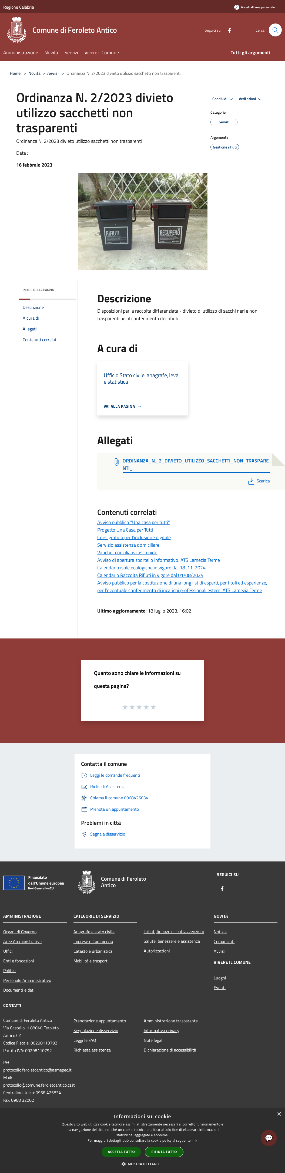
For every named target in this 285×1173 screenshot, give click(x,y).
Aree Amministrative (22, 941)
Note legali (153, 1040)
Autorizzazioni (157, 951)
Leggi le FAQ (84, 1040)
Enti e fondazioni (18, 961)
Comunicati (224, 941)
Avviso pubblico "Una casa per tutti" (133, 522)
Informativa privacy (161, 1030)
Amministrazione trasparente (171, 1020)
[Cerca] (275, 29)
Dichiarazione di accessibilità (170, 1050)
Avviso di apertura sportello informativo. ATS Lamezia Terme (158, 560)
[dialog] (142, 1140)
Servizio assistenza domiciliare (128, 545)
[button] (143, 1164)
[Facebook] (227, 29)
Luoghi (220, 978)
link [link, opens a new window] (194, 1140)
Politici (9, 970)
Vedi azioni (251, 99)
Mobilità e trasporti (91, 961)
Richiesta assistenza (92, 1050)
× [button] (279, 1114)
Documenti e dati (19, 990)
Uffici (8, 951)
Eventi (220, 987)
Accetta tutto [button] (121, 1152)
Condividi (223, 99)
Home (15, 73)
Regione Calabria (18, 7)
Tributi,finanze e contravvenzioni (174, 931)
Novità (34, 73)
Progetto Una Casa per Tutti (125, 529)
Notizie (220, 931)
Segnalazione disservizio (95, 1030)
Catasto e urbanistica (92, 951)
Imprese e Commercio (93, 941)
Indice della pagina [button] (38, 289)
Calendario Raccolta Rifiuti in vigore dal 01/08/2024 (150, 575)
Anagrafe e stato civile (94, 931)
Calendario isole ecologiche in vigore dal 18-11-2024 (151, 567)
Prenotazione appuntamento (99, 1020)
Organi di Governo (19, 931)
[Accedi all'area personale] (254, 7)
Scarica (258, 481)
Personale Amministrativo (27, 980)
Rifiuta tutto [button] (164, 1152)
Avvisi (53, 73)
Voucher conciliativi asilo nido (127, 552)
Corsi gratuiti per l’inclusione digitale (134, 537)
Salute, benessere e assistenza (172, 941)
